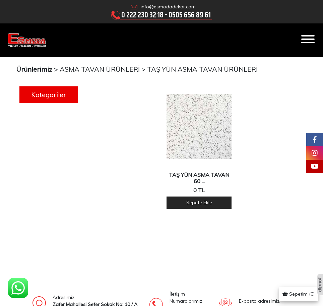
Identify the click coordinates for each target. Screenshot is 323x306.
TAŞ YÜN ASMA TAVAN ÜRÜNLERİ (202, 69)
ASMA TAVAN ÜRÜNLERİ (100, 69)
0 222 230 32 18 (142, 15)
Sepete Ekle (199, 203)
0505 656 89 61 (190, 15)
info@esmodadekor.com (168, 7)
